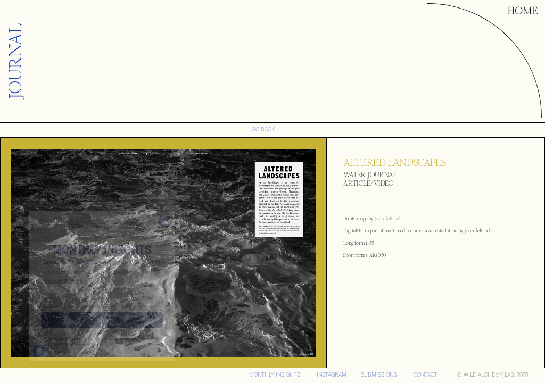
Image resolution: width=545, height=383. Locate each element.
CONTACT (425, 374)
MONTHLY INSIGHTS (274, 374)
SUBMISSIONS (379, 374)
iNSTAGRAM (331, 374)
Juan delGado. (388, 218)
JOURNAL (15, 61)
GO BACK (263, 130)
